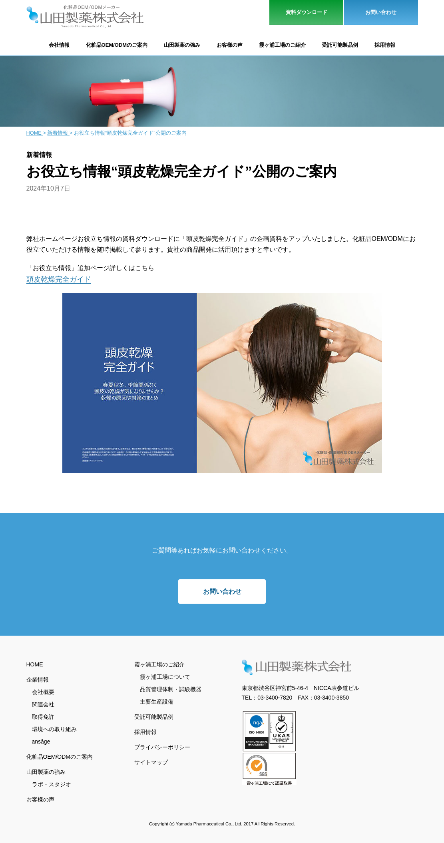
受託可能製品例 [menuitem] (153, 716)
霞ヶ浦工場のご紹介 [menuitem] (159, 663)
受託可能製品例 (340, 45)
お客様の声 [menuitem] (40, 798)
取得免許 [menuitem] (43, 716)
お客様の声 (230, 45)
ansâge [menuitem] (41, 741)
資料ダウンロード (306, 12)
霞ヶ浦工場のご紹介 (282, 45)
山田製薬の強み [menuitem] (46, 771)
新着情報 (58, 133)
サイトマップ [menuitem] (151, 761)
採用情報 (384, 45)
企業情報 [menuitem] (37, 679)
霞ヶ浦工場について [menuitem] (165, 676)
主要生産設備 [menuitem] (156, 701)
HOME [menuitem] (34, 663)
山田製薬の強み (182, 45)
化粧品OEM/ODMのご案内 (117, 45)
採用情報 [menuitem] (145, 731)
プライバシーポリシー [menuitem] (162, 746)
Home (34, 133)
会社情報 (59, 45)
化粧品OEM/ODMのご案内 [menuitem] (59, 756)
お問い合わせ (380, 12)
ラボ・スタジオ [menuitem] (51, 783)
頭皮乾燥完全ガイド (58, 279)
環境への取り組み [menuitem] (54, 728)
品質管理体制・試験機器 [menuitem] (170, 688)
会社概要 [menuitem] (43, 691)
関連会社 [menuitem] (43, 703)
